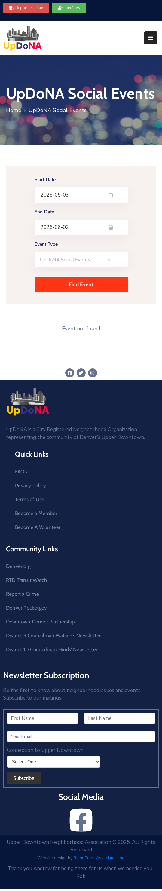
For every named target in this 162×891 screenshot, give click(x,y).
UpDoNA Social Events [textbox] (65, 260)
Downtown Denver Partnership (40, 622)
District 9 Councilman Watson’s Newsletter (53, 636)
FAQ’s (21, 472)
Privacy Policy (30, 485)
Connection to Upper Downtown (45, 750)
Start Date (45, 179)
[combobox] (81, 259)
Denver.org (18, 566)
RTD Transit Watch (26, 580)
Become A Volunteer (38, 527)
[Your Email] (81, 736)
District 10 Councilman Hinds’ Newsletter (51, 649)
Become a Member (36, 513)
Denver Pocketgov (26, 608)
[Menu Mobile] (150, 37)
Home (13, 110)
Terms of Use (29, 499)
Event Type (46, 244)
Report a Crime (22, 594)
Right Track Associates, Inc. (99, 858)
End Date (44, 212)
